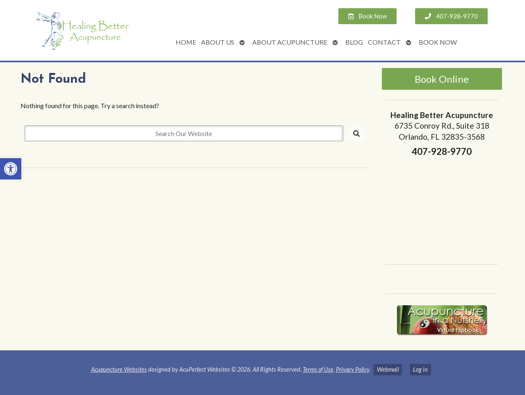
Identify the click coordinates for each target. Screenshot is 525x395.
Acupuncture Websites (119, 369)
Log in (420, 369)
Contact (384, 42)
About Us (217, 42)
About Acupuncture (289, 42)
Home (186, 42)
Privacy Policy (352, 369)
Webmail (388, 369)
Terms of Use (318, 369)
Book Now (438, 42)
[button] (10, 168)
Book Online (442, 79)
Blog (354, 42)
